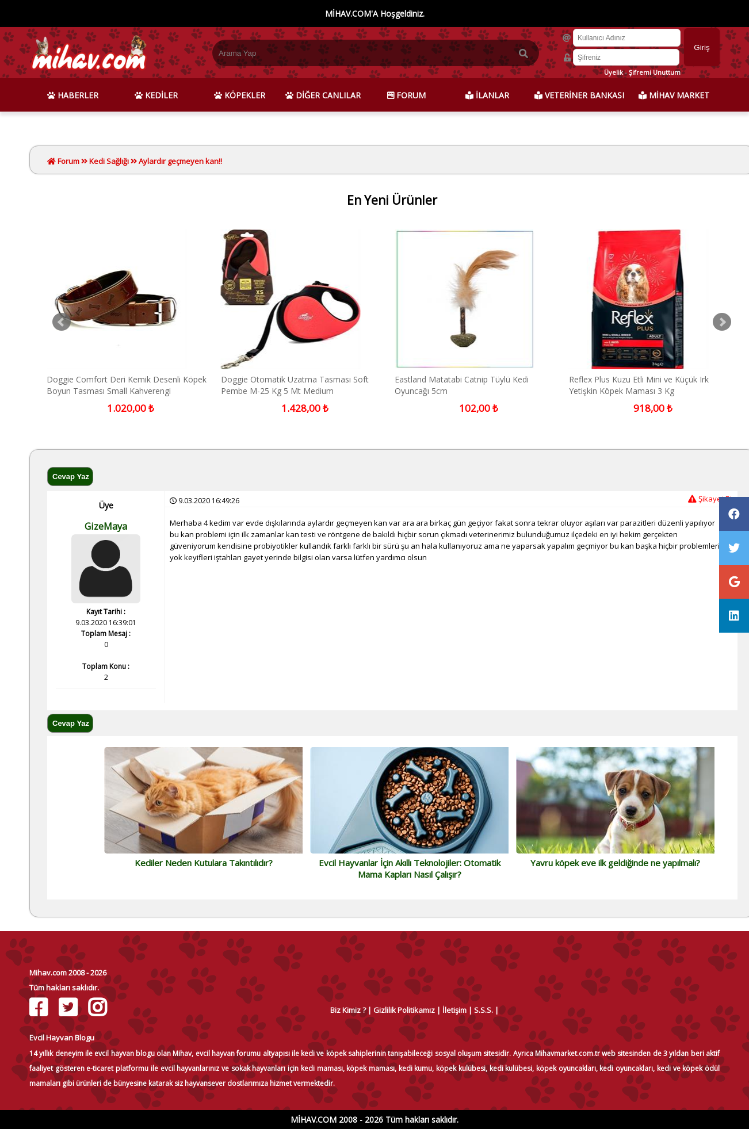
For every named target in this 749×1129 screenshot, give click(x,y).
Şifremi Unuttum (655, 72)
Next (722, 322)
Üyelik (613, 72)
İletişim (454, 1010)
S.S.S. (483, 1010)
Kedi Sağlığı (109, 161)
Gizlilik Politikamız (404, 1010)
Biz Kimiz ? (348, 1010)
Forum (67, 161)
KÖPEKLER (239, 95)
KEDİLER (156, 95)
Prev (61, 322)
